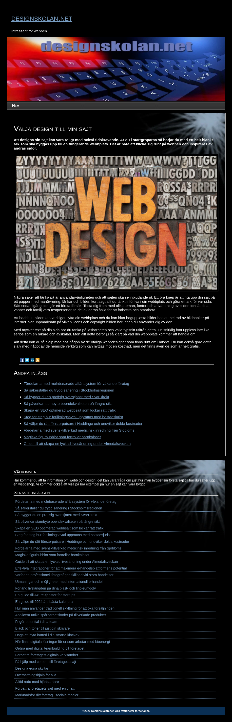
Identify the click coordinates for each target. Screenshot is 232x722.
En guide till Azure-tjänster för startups (45, 595)
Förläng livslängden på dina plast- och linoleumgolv (55, 588)
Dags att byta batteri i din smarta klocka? (47, 635)
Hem (15, 105)
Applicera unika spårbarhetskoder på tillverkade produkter (60, 615)
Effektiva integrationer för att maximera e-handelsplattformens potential (71, 568)
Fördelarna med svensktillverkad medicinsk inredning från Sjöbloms (79, 430)
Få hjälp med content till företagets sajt (45, 662)
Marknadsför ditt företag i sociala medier (46, 695)
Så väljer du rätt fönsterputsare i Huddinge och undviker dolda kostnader (83, 423)
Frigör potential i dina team (36, 622)
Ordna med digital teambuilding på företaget (49, 648)
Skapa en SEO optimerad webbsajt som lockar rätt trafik (70, 410)
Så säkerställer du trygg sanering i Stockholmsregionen (69, 390)
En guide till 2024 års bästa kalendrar (44, 602)
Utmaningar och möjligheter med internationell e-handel (59, 582)
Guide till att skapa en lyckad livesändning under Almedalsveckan (77, 443)
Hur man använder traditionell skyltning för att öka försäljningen (65, 608)
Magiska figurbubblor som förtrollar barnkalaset (62, 437)
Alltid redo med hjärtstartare (37, 682)
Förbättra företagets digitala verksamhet (46, 655)
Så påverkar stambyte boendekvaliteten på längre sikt (68, 403)
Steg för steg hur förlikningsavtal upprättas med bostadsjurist (73, 417)
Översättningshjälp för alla (35, 675)
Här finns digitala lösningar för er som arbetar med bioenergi (62, 642)
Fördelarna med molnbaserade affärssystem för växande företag (76, 383)
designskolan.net (41, 17)
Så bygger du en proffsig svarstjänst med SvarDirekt (66, 397)
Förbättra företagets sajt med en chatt (45, 688)
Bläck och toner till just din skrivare (42, 628)
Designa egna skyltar (31, 668)
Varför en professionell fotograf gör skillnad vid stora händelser (64, 575)
